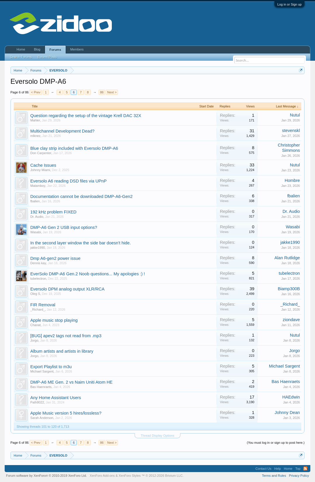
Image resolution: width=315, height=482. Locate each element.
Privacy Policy (299, 475)
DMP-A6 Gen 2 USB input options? (63, 227)
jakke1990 (37, 247)
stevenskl (291, 130)
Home (21, 49)
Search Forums (21, 57)
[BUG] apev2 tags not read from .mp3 (66, 335)
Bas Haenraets (41, 387)
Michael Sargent (42, 371)
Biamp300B (289, 288)
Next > (111, 92)
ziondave (291, 319)
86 (102, 92)
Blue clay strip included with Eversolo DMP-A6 (74, 148)
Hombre (292, 180)
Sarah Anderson (41, 418)
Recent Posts (47, 57)
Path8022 (37, 402)
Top (297, 468)
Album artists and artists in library (61, 351)
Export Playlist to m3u (51, 366)
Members (77, 49)
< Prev (35, 92)
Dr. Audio (36, 216)
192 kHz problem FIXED (53, 212)
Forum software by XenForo (46, 475)
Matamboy (37, 185)
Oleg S (35, 293)
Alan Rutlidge (287, 257)
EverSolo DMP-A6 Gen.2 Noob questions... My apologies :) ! (87, 274)
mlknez (35, 136)
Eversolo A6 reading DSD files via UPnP (68, 181)
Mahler (35, 120)
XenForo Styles (129, 475)
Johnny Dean (287, 412)
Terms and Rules (274, 475)
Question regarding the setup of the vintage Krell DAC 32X (85, 115)
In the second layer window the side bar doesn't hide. (80, 243)
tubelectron (38, 278)
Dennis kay (38, 263)
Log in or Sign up (289, 4)
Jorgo (34, 340)
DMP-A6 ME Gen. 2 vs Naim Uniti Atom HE (71, 382)
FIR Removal (42, 304)
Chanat (35, 325)
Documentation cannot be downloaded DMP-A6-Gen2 (81, 196)
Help (277, 468)
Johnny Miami (40, 170)
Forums (55, 49)
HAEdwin (291, 397)
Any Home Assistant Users (55, 397)
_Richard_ (37, 309)
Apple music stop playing (54, 320)
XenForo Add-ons (102, 475)
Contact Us (263, 468)
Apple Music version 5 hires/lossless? (66, 413)
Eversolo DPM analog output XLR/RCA (67, 289)
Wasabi (35, 232)
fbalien (35, 201)
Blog (37, 49)
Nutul (295, 115)
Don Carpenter (40, 153)
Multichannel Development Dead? (62, 131)
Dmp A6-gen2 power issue (55, 258)
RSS (305, 469)
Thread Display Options (157, 435)
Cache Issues (43, 165)
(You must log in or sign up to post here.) (276, 442)
